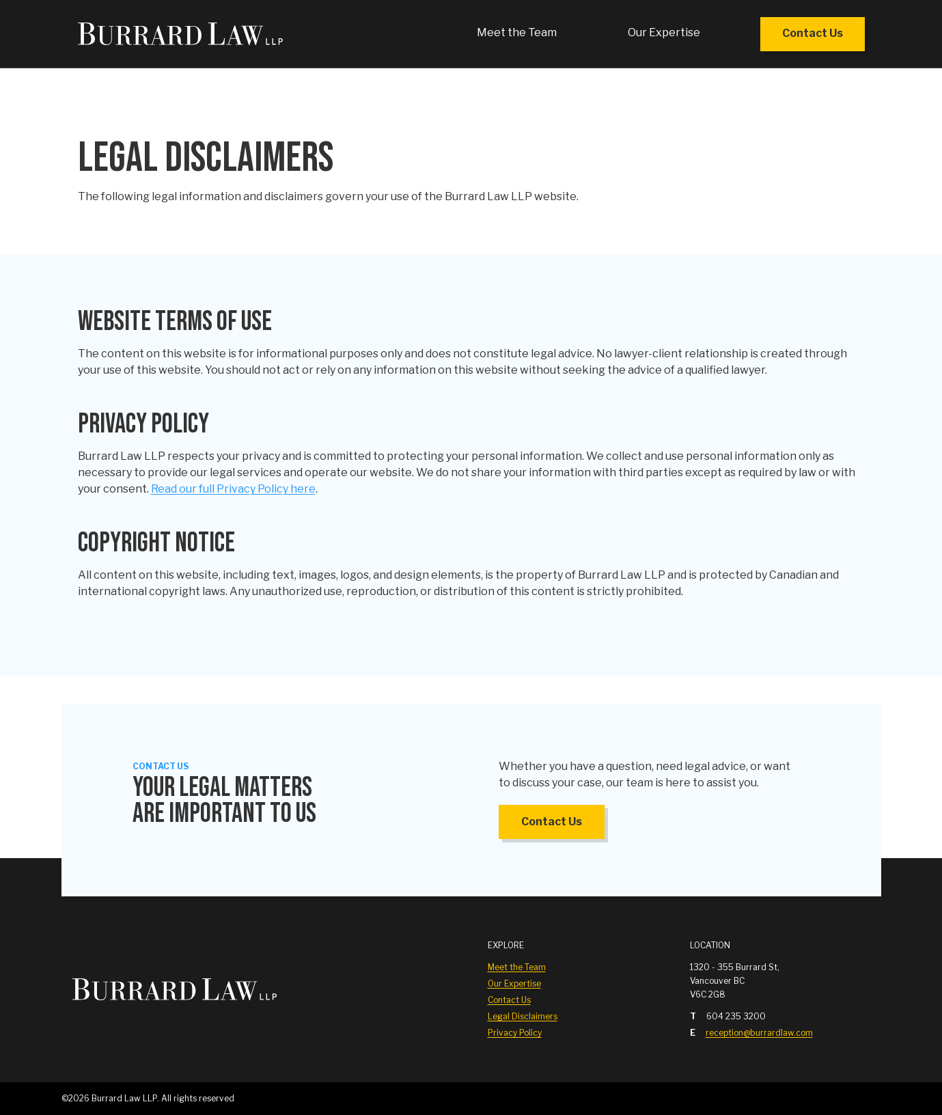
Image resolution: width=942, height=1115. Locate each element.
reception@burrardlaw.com (759, 1033)
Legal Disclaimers (522, 1016)
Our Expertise (664, 32)
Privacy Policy (515, 1033)
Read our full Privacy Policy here (233, 488)
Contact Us (812, 33)
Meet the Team (517, 32)
